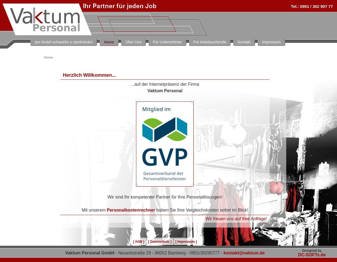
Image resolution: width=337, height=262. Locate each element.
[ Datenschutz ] (160, 242)
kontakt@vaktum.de (244, 253)
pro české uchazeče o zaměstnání (63, 42)
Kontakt (244, 42)
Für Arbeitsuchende (209, 42)
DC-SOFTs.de (312, 255)
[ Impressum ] (186, 242)
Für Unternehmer (167, 42)
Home (109, 42)
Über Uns (133, 42)
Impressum (271, 42)
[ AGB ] (138, 242)
